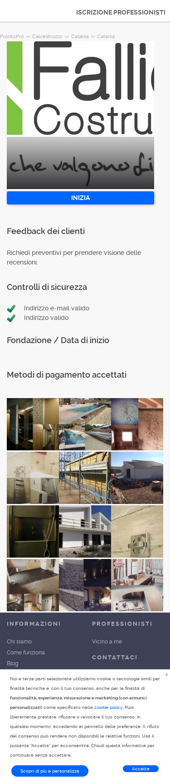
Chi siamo (19, 641)
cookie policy (108, 707)
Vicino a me (107, 641)
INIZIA (80, 197)
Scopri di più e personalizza (49, 770)
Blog (12, 663)
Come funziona (26, 652)
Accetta (141, 768)
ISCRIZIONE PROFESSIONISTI (120, 12)
